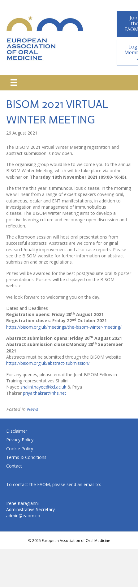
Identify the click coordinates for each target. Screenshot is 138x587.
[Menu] (14, 82)
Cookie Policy (19, 449)
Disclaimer (16, 431)
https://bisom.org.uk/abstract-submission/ (48, 363)
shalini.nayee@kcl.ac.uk (43, 387)
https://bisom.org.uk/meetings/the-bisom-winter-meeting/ (64, 327)
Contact (14, 466)
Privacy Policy (19, 440)
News (32, 409)
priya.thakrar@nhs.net (44, 393)
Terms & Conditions (26, 457)
